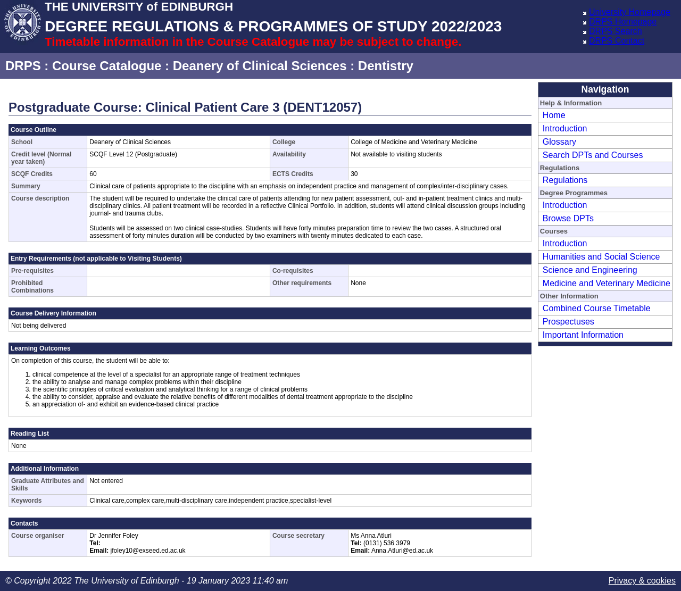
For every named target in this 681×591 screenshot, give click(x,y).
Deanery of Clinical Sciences (260, 66)
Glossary (559, 141)
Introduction (565, 128)
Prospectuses (568, 321)
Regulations (565, 180)
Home (554, 115)
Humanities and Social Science (601, 256)
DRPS (23, 66)
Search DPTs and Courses (593, 155)
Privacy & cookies (642, 580)
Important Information (583, 334)
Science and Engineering (590, 269)
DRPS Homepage (623, 21)
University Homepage (629, 11)
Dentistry (385, 66)
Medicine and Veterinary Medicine (606, 283)
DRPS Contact (616, 40)
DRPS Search (615, 31)
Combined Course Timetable (597, 308)
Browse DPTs (568, 218)
